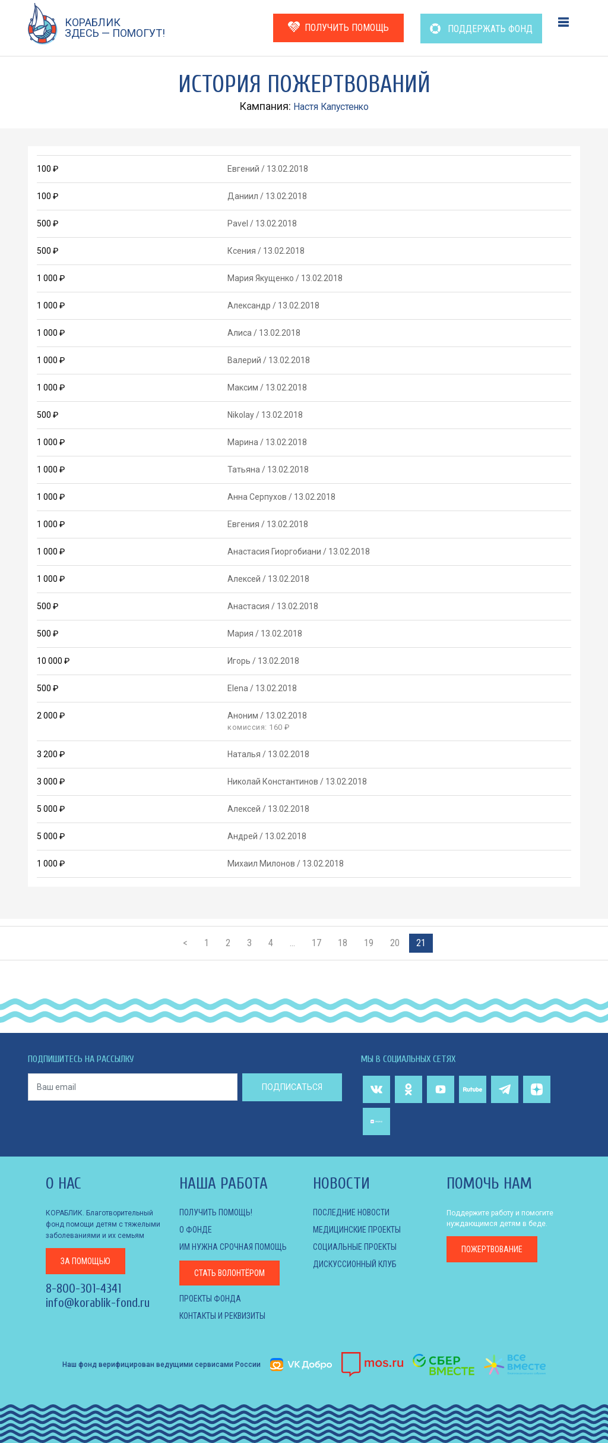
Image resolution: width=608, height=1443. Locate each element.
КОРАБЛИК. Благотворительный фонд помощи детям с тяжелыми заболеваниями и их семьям (103, 1224)
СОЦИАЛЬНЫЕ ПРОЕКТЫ (355, 1247)
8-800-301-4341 (83, 1287)
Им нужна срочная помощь (233, 1247)
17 (316, 943)
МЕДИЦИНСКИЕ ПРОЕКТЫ (357, 1229)
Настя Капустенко (331, 106)
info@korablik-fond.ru (98, 1301)
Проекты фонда (210, 1298)
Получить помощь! (215, 1212)
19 (368, 943)
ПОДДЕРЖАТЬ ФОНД (481, 28)
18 (342, 943)
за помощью (85, 1260)
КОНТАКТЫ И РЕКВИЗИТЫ (222, 1316)
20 (395, 943)
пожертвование (491, 1249)
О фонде (195, 1229)
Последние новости (351, 1212)
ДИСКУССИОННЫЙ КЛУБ (355, 1264)
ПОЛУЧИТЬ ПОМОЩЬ (338, 27)
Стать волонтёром (229, 1273)
